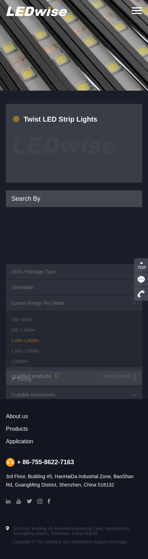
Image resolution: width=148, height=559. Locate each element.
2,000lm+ (20, 379)
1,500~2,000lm (25, 369)
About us (17, 416)
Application (19, 441)
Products (17, 429)
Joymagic (118, 541)
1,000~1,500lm (25, 359)
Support (100, 541)
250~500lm (21, 338)
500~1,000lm (23, 348)
